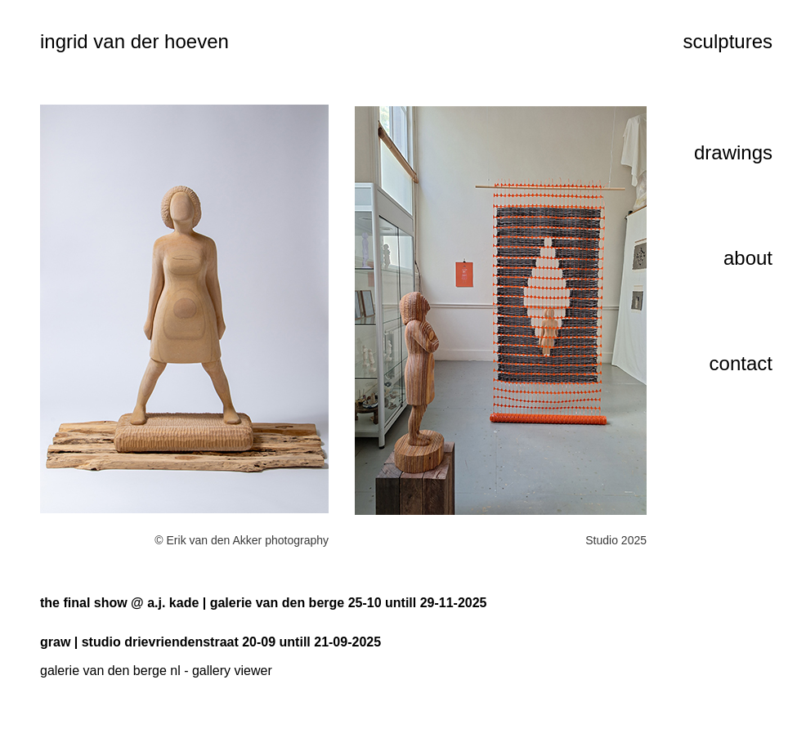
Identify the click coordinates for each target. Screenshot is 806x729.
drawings (733, 152)
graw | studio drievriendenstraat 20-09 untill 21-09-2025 (210, 642)
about (747, 258)
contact (741, 363)
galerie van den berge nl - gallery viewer (156, 671)
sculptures (727, 41)
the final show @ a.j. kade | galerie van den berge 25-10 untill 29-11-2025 (263, 603)
